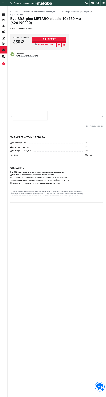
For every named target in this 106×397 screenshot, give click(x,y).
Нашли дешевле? (21, 38)
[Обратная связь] (100, 386)
